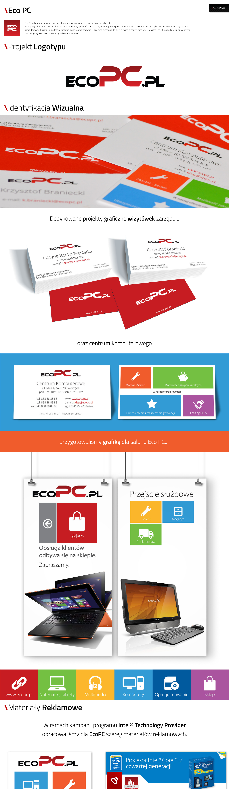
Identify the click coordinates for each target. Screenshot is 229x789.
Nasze (218, 8)
